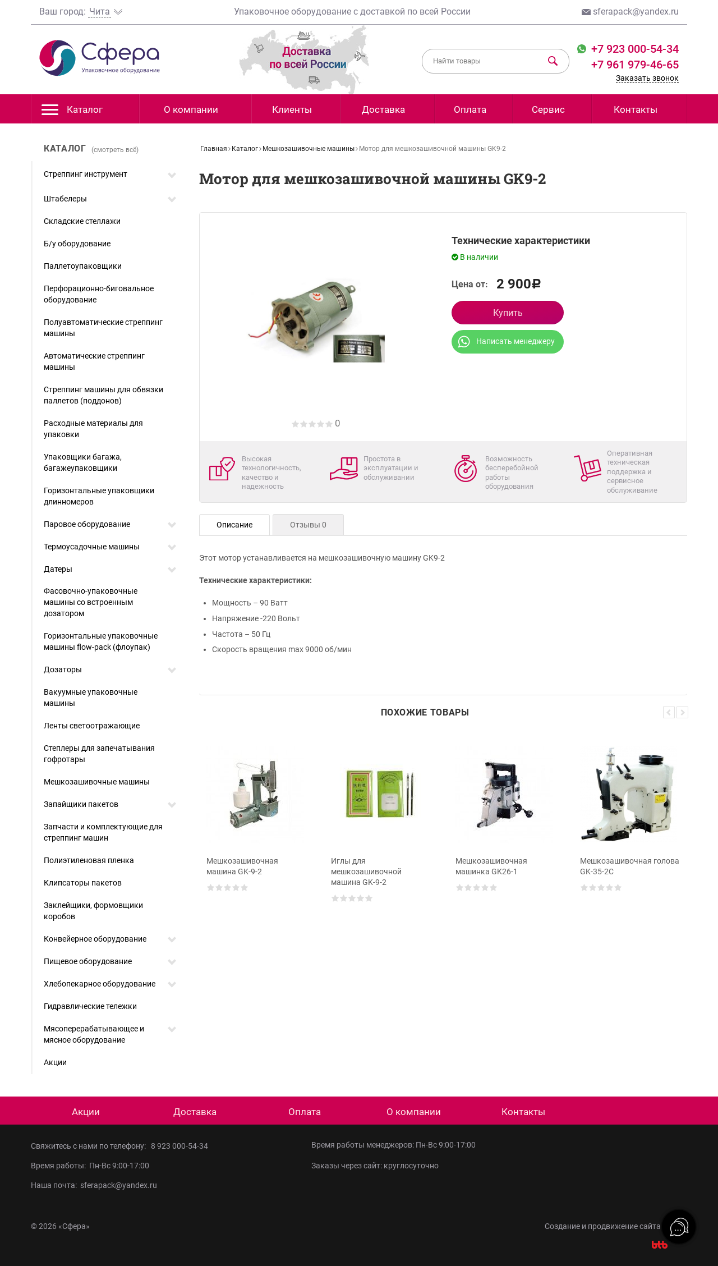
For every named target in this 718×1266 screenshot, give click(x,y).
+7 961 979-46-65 (635, 64)
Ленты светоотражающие (92, 725)
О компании (191, 109)
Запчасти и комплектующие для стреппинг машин (103, 832)
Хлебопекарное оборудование (99, 983)
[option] (257, 834)
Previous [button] (669, 712)
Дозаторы (63, 669)
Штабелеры (65, 198)
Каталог (72, 112)
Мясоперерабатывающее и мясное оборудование (94, 1034)
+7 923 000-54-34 (633, 49)
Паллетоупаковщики (83, 266)
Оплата (470, 109)
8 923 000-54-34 (179, 1145)
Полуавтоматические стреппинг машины (103, 328)
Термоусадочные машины (92, 546)
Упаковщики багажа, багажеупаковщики (83, 462)
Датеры (58, 569)
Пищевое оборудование (88, 961)
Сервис (548, 109)
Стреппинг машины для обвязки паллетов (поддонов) (103, 395)
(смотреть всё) (115, 150)
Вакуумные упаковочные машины (90, 697)
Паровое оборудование (87, 524)
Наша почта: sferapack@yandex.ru (94, 1185)
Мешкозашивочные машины (97, 781)
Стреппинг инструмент (85, 173)
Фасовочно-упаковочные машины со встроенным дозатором (90, 602)
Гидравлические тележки (90, 1006)
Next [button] (682, 712)
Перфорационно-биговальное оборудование (99, 294)
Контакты (635, 109)
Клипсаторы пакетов (83, 882)
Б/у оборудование (77, 243)
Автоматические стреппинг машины (94, 361)
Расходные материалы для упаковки (93, 429)
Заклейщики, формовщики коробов (93, 911)
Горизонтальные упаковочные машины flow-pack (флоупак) (101, 641)
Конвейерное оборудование (95, 938)
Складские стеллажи (82, 221)
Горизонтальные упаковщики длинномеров (99, 496)
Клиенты (292, 109)
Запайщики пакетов (81, 804)
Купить (508, 313)
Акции (55, 1062)
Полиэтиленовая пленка (89, 860)
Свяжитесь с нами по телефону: (91, 1145)
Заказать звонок (647, 78)
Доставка (383, 109)
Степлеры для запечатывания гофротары (99, 754)
